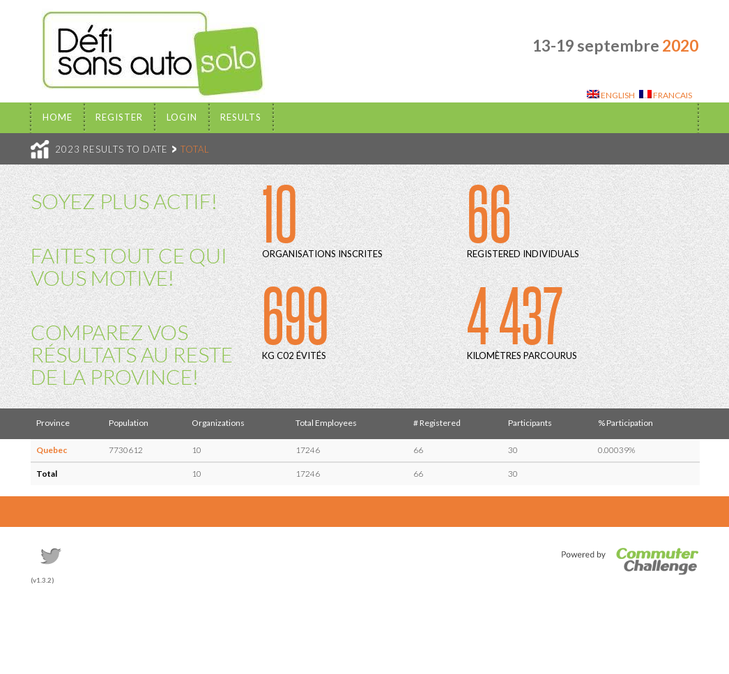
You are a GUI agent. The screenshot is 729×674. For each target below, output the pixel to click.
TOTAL (195, 149)
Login (182, 117)
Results (240, 117)
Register (119, 117)
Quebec (51, 450)
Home (57, 117)
